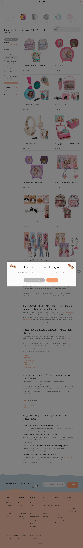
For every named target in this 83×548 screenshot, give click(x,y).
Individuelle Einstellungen (34, 280)
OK (52, 280)
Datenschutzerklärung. (61, 275)
